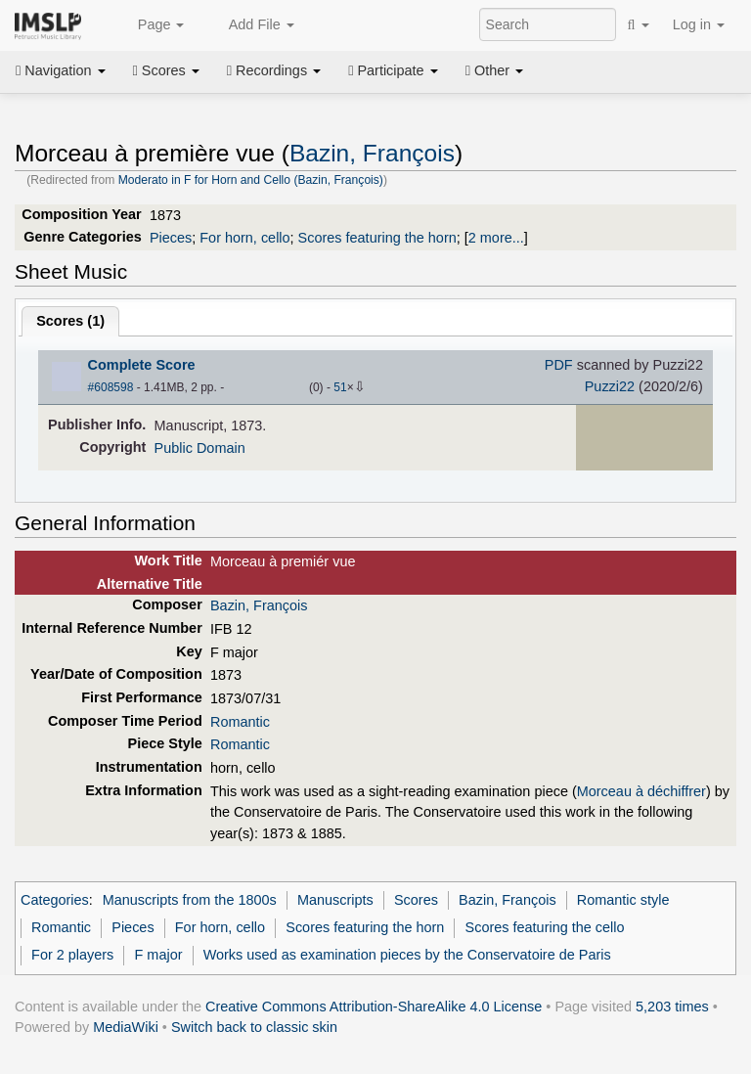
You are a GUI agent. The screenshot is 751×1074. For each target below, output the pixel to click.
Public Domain (200, 448)
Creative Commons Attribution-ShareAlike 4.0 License (373, 1006)
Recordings (274, 70)
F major (159, 954)
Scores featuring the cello (545, 927)
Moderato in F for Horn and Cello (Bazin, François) (250, 180)
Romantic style (623, 900)
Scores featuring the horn (377, 238)
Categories (55, 900)
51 (339, 387)
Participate (393, 70)
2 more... (496, 238)
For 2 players (72, 954)
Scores (166, 70)
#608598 (111, 387)
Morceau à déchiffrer (641, 791)
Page (150, 25)
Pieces (171, 238)
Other (494, 70)
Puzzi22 (610, 386)
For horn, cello (244, 238)
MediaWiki (125, 1027)
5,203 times (672, 1006)
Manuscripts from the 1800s (190, 900)
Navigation (61, 70)
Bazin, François (372, 153)
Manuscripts (335, 900)
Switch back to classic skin (254, 1027)
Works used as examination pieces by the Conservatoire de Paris (407, 954)
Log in (699, 24)
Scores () (70, 321)
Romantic (240, 722)
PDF (559, 365)
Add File (250, 25)
